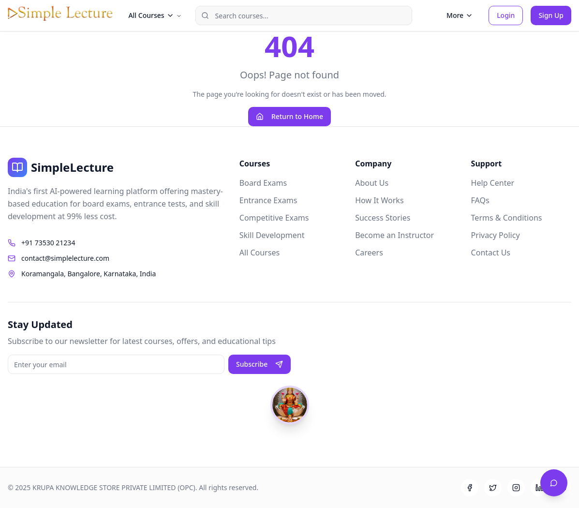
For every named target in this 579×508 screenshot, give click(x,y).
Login (506, 15)
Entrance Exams (268, 200)
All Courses (259, 252)
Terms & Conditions (506, 217)
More (459, 15)
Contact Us (490, 252)
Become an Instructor (394, 235)
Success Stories (382, 217)
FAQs (480, 200)
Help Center (492, 183)
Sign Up (551, 15)
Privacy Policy (495, 235)
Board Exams (263, 183)
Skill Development (272, 235)
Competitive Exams (274, 217)
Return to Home (289, 116)
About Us (371, 183)
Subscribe (259, 364)
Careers (369, 252)
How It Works (379, 200)
